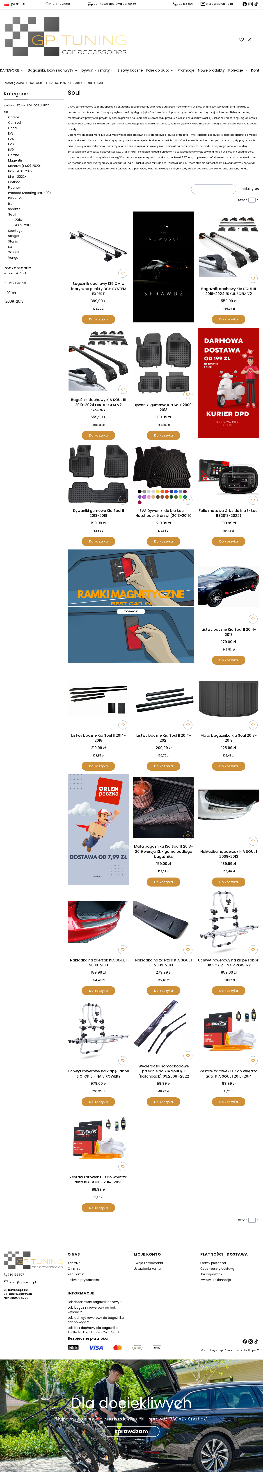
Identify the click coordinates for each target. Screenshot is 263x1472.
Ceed (12, 128)
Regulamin (76, 1274)
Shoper (251, 1350)
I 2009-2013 (22, 225)
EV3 (11, 133)
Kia (90, 83)
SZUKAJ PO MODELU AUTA (65, 83)
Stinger (13, 236)
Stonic (13, 241)
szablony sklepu (214, 1350)
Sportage (15, 230)
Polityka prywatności (84, 1280)
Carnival (14, 122)
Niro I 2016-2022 (20, 171)
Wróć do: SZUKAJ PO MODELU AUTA (26, 105)
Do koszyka (98, 319)
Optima (14, 182)
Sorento (14, 209)
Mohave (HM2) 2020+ (25, 166)
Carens (13, 117)
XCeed (13, 252)
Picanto (14, 187)
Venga (13, 257)
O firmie (74, 1268)
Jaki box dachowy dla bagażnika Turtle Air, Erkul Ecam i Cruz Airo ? (93, 1330)
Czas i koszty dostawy (217, 1268)
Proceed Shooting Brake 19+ (29, 193)
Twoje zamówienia (148, 1263)
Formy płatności (213, 1263)
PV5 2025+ (16, 198)
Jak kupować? (211, 1274)
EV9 (11, 149)
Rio (10, 203)
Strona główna (14, 83)
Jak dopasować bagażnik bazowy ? (95, 1302)
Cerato (13, 155)
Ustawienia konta (147, 1268)
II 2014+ (18, 220)
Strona (242, 200)
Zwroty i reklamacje (215, 1280)
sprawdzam (131, 1431)
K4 (10, 247)
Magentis (15, 160)
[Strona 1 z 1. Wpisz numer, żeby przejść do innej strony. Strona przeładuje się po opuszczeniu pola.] (252, 200)
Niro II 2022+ (17, 176)
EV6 (11, 144)
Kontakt (74, 1263)
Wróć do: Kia (15, 283)
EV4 (11, 139)
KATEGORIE (37, 83)
